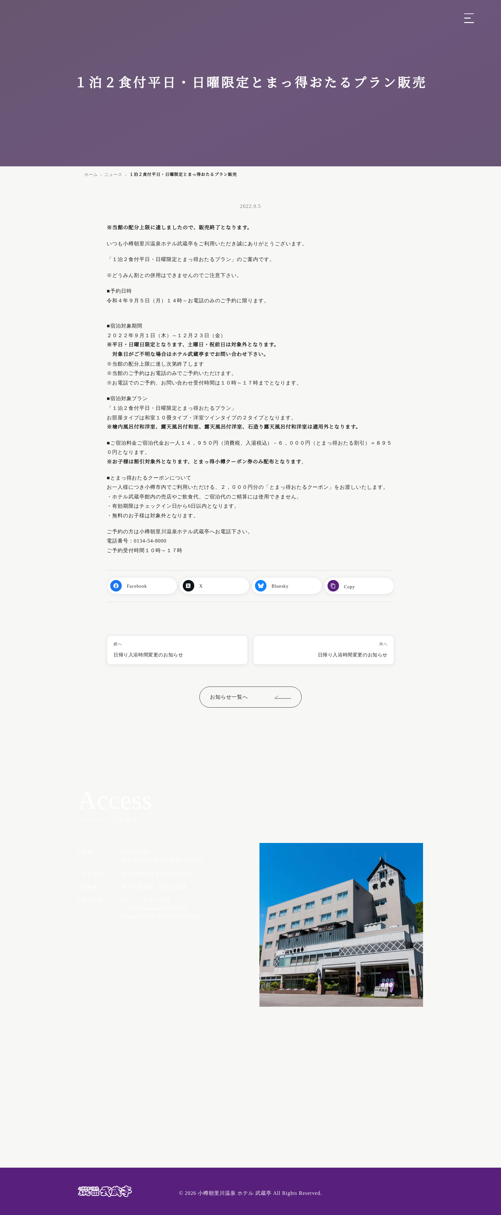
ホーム (91, 174)
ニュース (113, 174)
